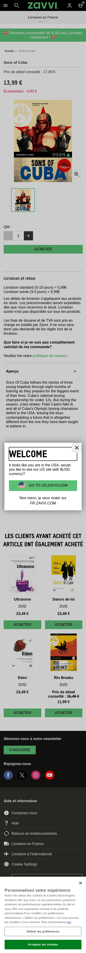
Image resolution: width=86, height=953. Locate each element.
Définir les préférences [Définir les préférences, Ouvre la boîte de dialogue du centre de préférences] (43, 931)
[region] (43, 915)
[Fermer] (80, 883)
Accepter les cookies (43, 944)
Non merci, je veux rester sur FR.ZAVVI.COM (43, 500)
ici (69, 922)
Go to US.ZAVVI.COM (48, 485)
